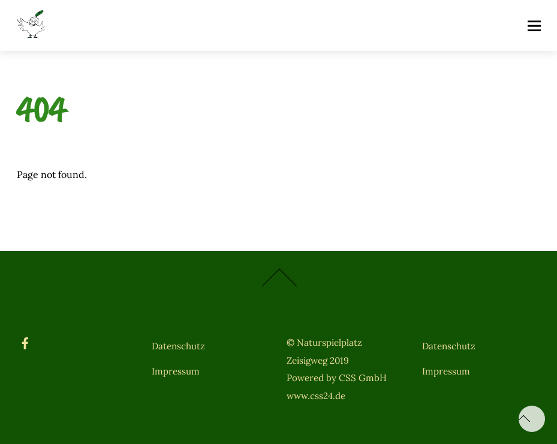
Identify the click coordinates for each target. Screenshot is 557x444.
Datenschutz (178, 346)
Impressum (176, 371)
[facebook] (25, 341)
